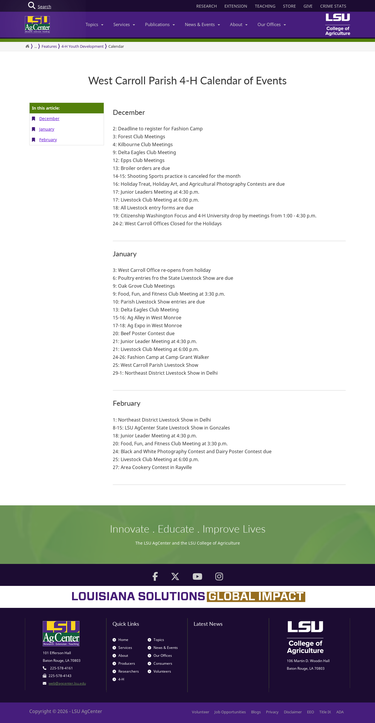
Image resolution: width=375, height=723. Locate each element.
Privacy (272, 712)
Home (120, 639)
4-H (118, 679)
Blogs (256, 712)
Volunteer (200, 712)
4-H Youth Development (83, 46)
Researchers (125, 671)
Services (124, 24)
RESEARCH (206, 6)
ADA (340, 712)
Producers (123, 663)
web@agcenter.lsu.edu (67, 683)
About (239, 24)
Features (49, 46)
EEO (310, 712)
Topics (94, 24)
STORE (289, 6)
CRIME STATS (333, 6)
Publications (160, 24)
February (48, 139)
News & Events (202, 24)
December (49, 118)
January (46, 129)
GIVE (308, 6)
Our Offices (272, 24)
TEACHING (265, 6)
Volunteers (159, 671)
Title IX (325, 712)
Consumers (160, 663)
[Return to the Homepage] (27, 46)
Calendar (116, 46)
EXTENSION (235, 6)
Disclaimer (293, 712)
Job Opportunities (230, 712)
